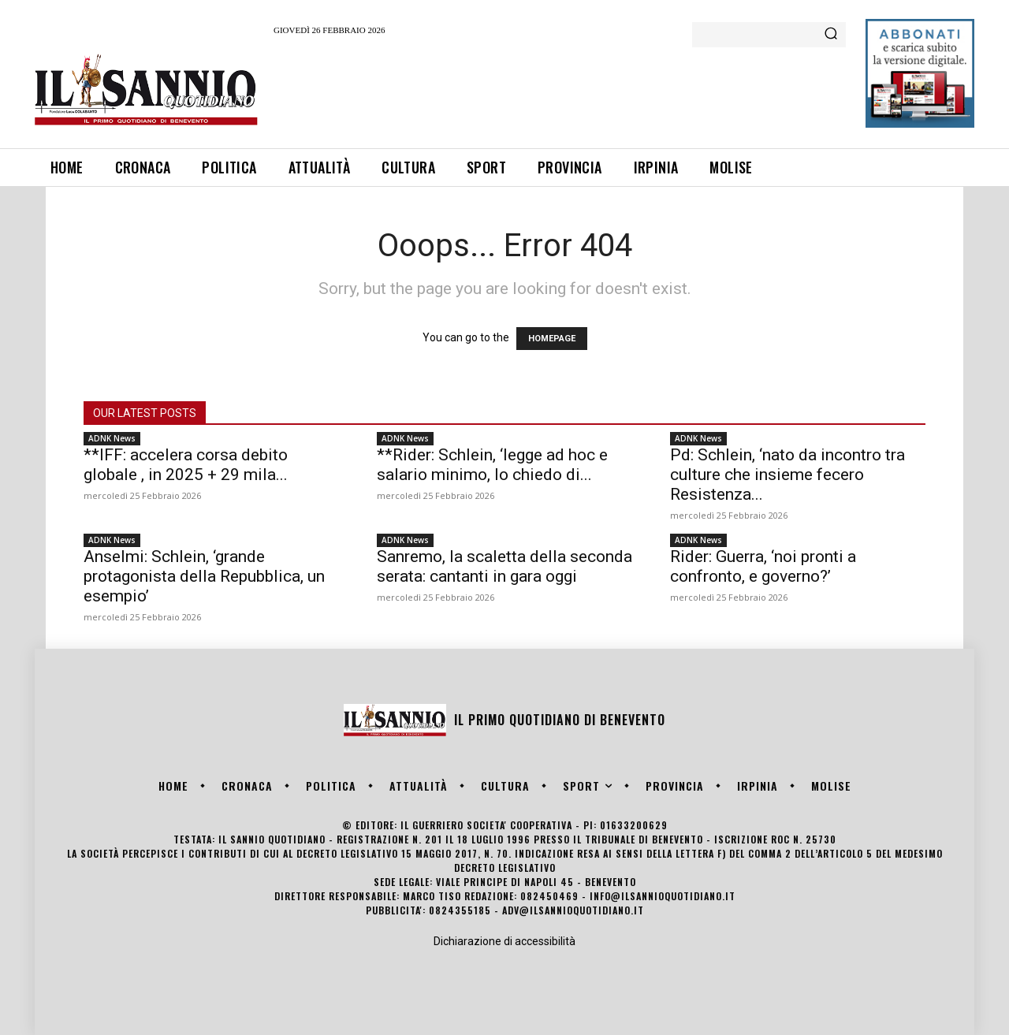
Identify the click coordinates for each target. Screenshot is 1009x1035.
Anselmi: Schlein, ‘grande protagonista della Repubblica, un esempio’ (204, 576)
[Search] (831, 34)
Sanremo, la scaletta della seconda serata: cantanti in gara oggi (504, 566)
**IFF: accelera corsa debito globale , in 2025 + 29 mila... (186, 464)
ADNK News (112, 438)
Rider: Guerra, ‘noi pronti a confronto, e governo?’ (763, 566)
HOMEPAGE (551, 338)
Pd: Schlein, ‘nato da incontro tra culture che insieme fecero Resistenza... (787, 474)
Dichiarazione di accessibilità (504, 941)
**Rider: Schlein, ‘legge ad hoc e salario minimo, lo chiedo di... (492, 464)
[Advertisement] (560, 89)
